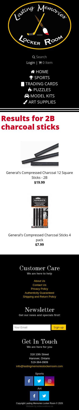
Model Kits (39, 96)
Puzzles (39, 89)
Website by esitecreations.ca (39, 406)
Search (39, 57)
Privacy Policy (39, 288)
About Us (39, 281)
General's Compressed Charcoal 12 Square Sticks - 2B (39, 162)
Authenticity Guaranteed (39, 292)
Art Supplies (39, 102)
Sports (39, 77)
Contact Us (39, 285)
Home (39, 71)
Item (45, 62)
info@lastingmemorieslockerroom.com (39, 366)
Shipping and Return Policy (39, 296)
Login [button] (30, 62)
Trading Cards (39, 84)
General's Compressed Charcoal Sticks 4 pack (39, 219)
